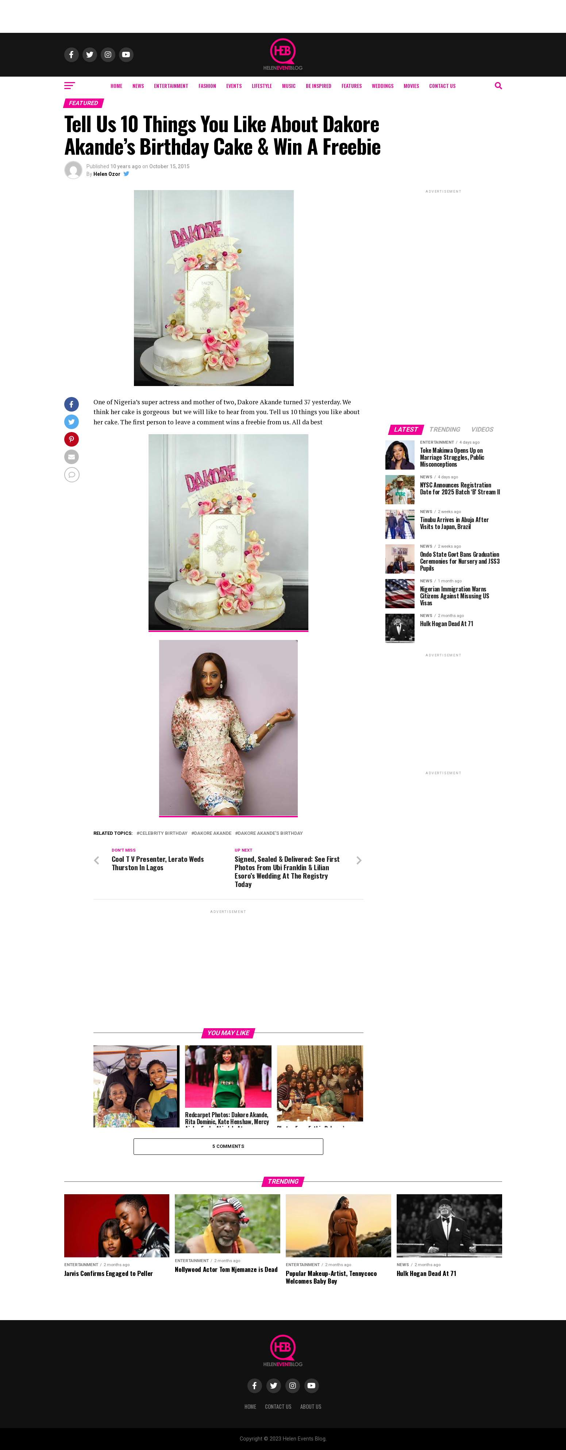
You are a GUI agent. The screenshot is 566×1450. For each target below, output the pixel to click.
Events (234, 85)
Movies (411, 85)
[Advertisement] (283, 16)
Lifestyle (262, 85)
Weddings (382, 85)
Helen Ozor (106, 174)
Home (116, 85)
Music (289, 85)
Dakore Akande (212, 833)
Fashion (207, 85)
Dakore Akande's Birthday (270, 833)
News (138, 85)
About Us (310, 1406)
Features (352, 85)
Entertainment (171, 85)
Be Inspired (318, 85)
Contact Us (442, 85)
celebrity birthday (163, 833)
